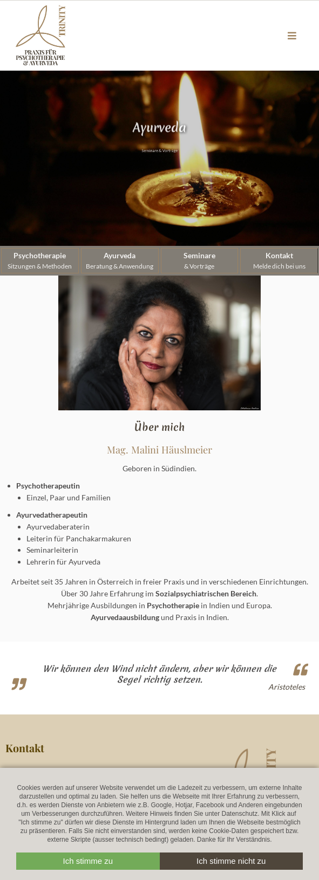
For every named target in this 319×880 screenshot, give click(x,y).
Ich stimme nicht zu (231, 860)
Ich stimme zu (88, 860)
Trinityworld (40, 36)
